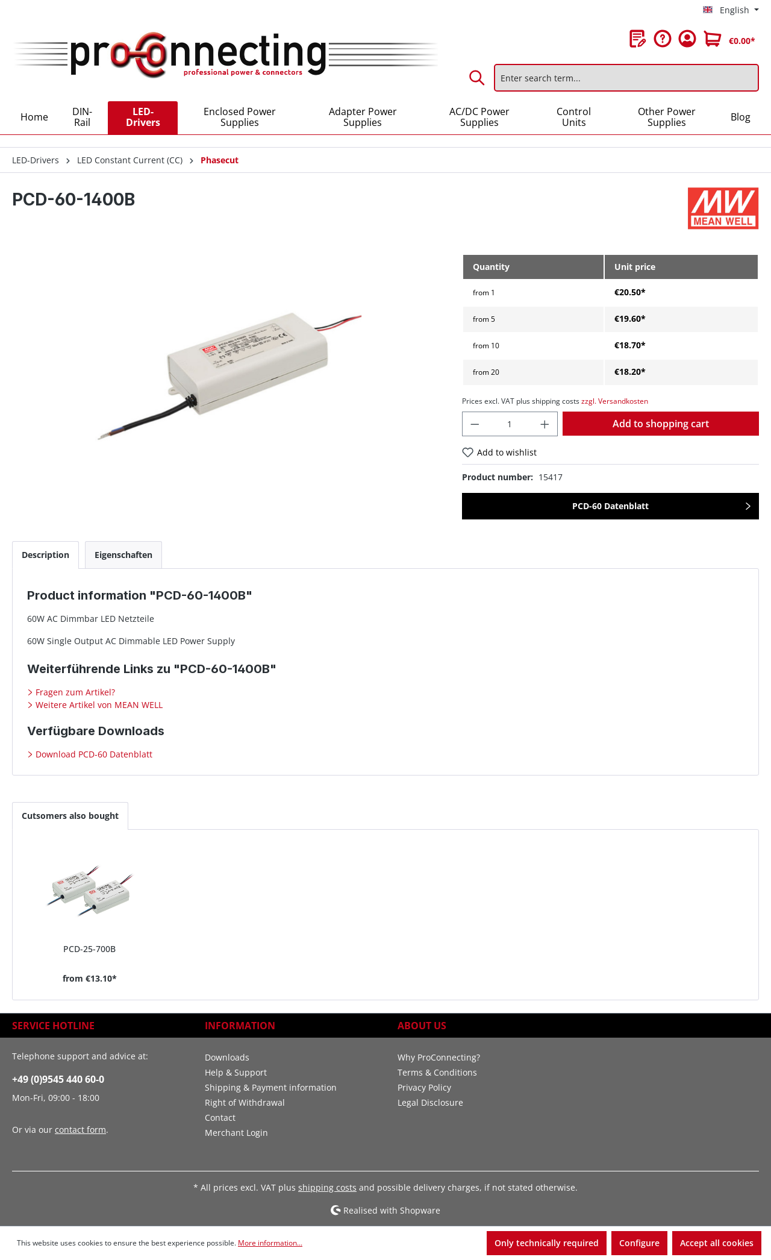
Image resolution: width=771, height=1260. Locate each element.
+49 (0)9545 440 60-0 (58, 1079)
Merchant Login (236, 1132)
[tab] (45, 554)
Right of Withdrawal (245, 1102)
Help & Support (236, 1072)
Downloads (227, 1057)
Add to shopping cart (661, 423)
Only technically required (547, 1243)
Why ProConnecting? (439, 1057)
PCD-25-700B (89, 948)
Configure (639, 1243)
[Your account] (687, 38)
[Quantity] (509, 424)
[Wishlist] (638, 38)
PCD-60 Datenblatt (610, 506)
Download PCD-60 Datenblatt (92, 754)
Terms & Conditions (437, 1072)
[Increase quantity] (545, 424)
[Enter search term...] (626, 78)
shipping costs (327, 1187)
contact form (80, 1129)
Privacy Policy (424, 1087)
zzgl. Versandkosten (614, 401)
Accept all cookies (717, 1243)
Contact (220, 1117)
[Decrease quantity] (474, 424)
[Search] (477, 78)
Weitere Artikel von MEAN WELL (98, 704)
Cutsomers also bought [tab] (70, 815)
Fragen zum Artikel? (74, 692)
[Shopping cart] (729, 38)
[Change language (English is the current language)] (731, 10)
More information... (270, 1243)
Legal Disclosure (430, 1102)
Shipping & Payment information (271, 1087)
